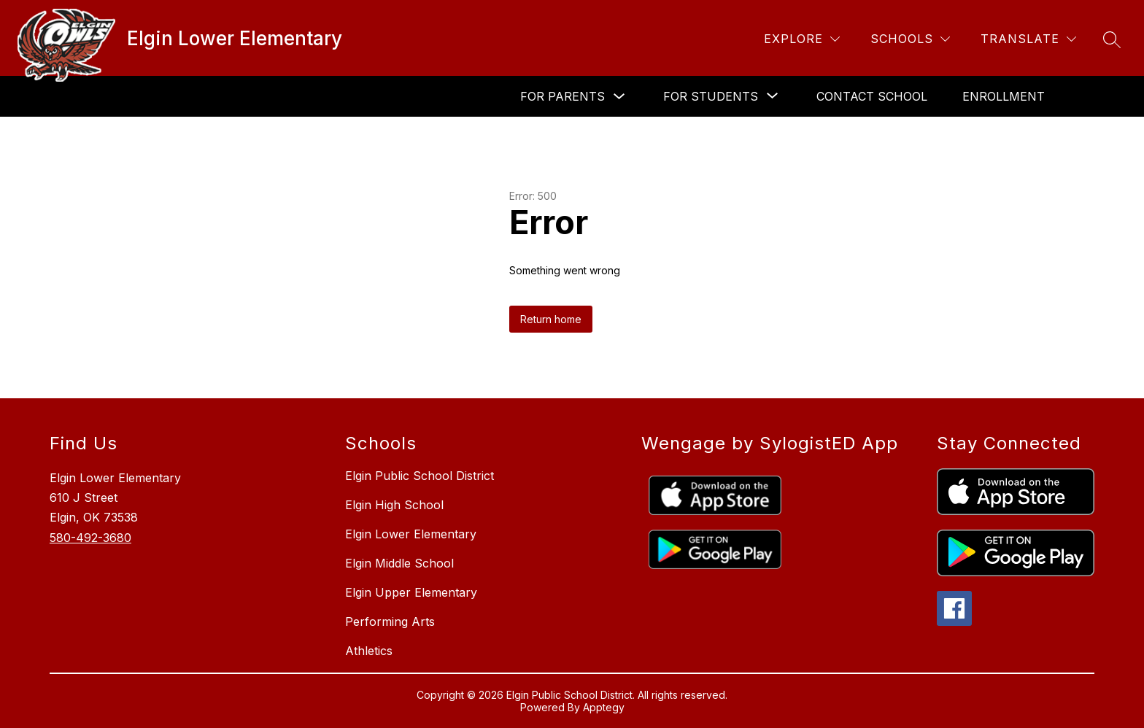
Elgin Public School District (419, 475)
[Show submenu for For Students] (710, 96)
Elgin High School (394, 504)
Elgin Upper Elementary (411, 592)
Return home (550, 319)
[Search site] (1112, 39)
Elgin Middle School (399, 563)
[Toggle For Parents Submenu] (619, 97)
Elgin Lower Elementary (410, 534)
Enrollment (1003, 96)
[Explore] (801, 39)
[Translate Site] (1028, 39)
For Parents (562, 96)
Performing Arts (390, 621)
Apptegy (604, 707)
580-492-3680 (90, 537)
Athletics (369, 650)
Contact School (871, 96)
